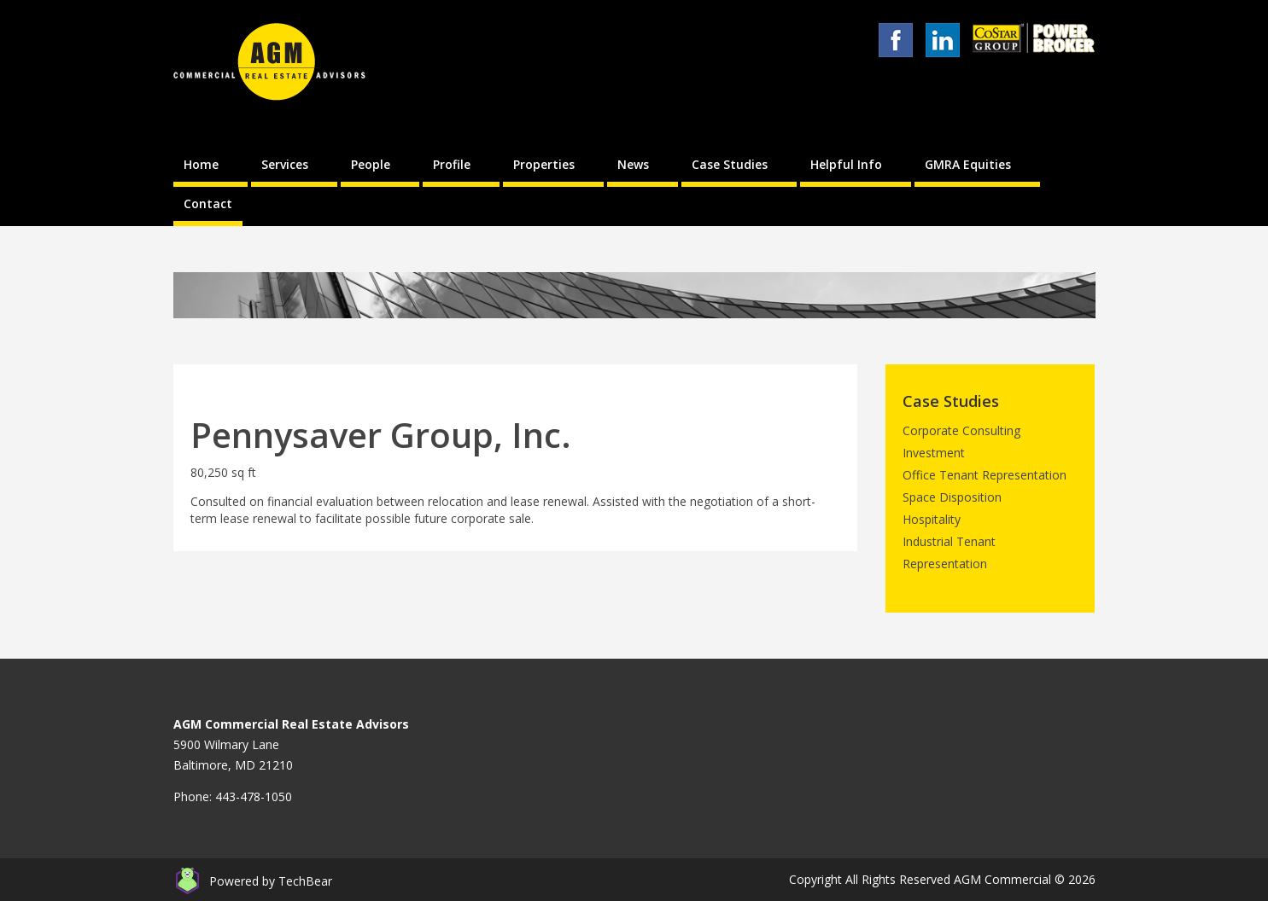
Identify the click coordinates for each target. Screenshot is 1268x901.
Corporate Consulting (961, 430)
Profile (451, 164)
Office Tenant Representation (984, 475)
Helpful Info (846, 164)
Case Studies (730, 164)
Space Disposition (952, 497)
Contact (208, 203)
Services (284, 164)
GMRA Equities (968, 164)
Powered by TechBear (270, 881)
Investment (934, 453)
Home (201, 164)
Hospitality (932, 519)
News (633, 164)
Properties (544, 164)
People (370, 164)
